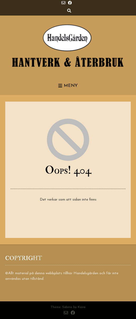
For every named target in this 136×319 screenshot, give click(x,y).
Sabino (67, 307)
